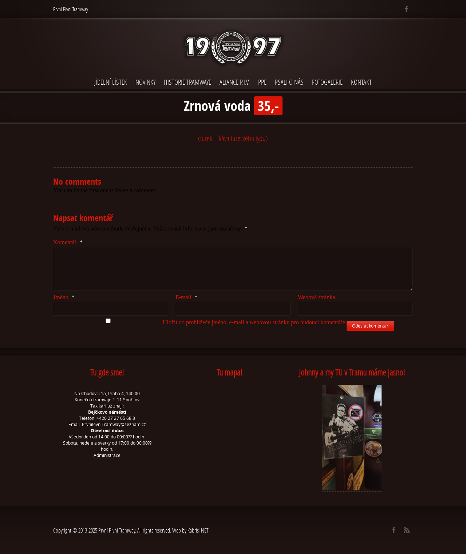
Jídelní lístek (110, 82)
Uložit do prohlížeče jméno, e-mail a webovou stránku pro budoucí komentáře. (255, 322)
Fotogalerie (327, 82)
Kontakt (361, 82)
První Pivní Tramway (116, 530)
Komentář (68, 242)
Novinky (145, 82)
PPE (262, 82)
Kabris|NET (198, 530)
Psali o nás (289, 82)
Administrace (107, 455)
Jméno (64, 297)
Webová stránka (316, 297)
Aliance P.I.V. (235, 82)
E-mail (186, 297)
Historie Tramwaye (187, 82)
